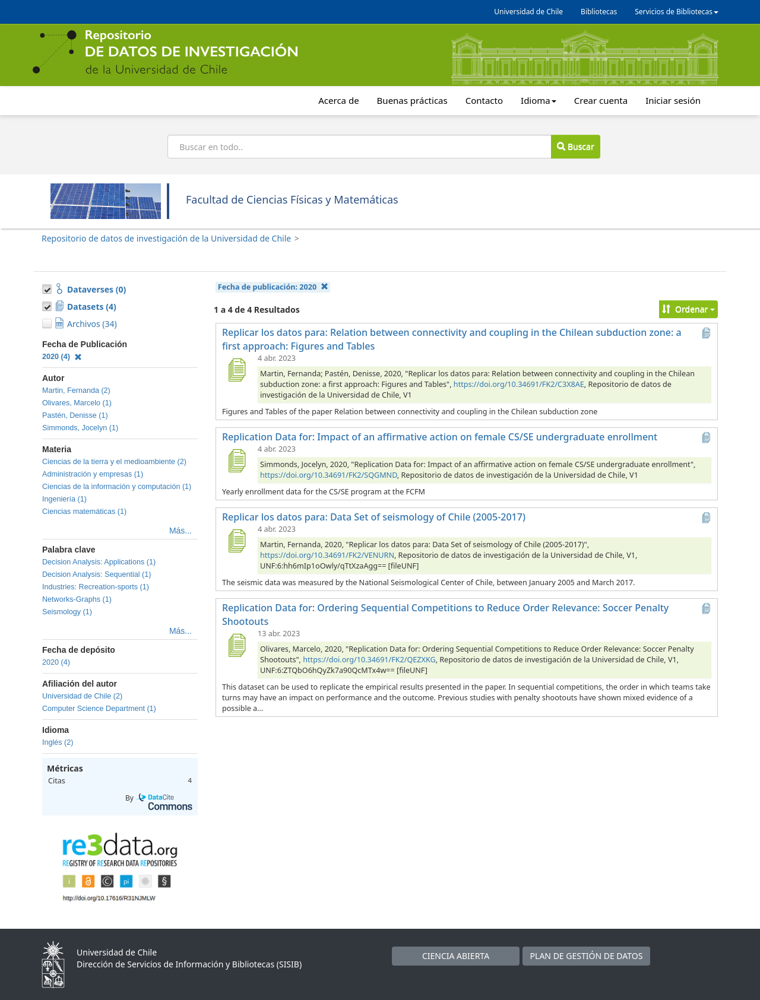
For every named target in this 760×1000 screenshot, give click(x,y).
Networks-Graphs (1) (77, 599)
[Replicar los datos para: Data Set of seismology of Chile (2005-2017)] (236, 540)
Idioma (538, 100)
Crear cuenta (601, 100)
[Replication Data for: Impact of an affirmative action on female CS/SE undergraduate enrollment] (236, 460)
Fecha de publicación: (273, 287)
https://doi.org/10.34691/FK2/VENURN (327, 555)
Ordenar (688, 309)
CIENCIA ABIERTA (455, 955)
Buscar (575, 146)
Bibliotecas (599, 12)
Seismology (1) (67, 612)
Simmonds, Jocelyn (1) (80, 428)
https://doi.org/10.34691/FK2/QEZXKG (369, 660)
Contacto (484, 100)
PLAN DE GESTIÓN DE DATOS (586, 955)
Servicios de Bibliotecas (676, 12)
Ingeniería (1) (64, 499)
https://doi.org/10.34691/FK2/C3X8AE (519, 384)
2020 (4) (62, 357)
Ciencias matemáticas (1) (84, 511)
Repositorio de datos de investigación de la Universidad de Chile (166, 238)
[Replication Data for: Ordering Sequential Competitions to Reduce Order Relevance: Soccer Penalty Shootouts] (236, 645)
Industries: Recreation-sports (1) (95, 587)
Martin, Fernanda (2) (76, 390)
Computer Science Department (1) (99, 708)
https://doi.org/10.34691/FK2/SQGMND (328, 475)
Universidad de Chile (528, 12)
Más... (180, 530)
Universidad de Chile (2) (82, 696)
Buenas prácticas (412, 100)
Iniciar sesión (673, 100)
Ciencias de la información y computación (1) (116, 486)
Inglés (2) (58, 742)
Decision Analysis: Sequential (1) (96, 574)
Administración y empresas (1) (92, 474)
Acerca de (338, 100)
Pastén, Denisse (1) (75, 415)
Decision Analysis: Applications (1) (99, 562)
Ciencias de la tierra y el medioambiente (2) (114, 462)
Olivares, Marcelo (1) (77, 403)
